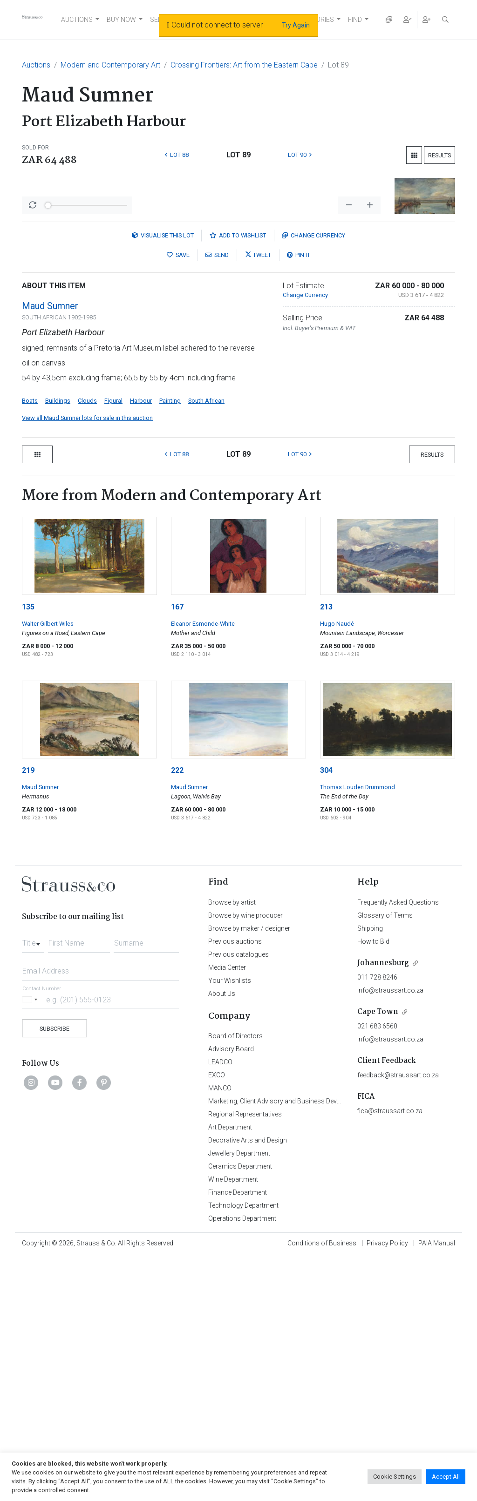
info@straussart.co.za (390, 1234)
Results (439, 155)
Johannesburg (383, 1207)
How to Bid (373, 1185)
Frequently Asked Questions (398, 1146)
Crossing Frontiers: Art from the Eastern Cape (244, 65)
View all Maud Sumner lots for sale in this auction (87, 661)
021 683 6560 (377, 1270)
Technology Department (243, 1449)
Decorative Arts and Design (247, 1384)
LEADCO (220, 1306)
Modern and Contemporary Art (110, 65)
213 (326, 850)
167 (177, 850)
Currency (313, 479)
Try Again (296, 25)
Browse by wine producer (245, 1159)
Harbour (141, 644)
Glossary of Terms (385, 1159)
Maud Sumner (50, 549)
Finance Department (237, 1436)
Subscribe (54, 1272)
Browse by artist (232, 1146)
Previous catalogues (238, 1198)
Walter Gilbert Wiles (48, 867)
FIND (355, 19)
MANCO (220, 1332)
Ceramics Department (240, 1410)
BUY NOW (121, 19)
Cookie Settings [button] (394, 1476)
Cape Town (377, 1256)
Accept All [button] (446, 1476)
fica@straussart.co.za (389, 1355)
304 (326, 1014)
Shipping (370, 1172)
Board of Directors (235, 1280)
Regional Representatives (245, 1358)
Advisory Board (231, 1293)
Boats (30, 644)
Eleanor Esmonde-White (203, 867)
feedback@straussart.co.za (398, 1319)
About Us (221, 1237)
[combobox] (33, 1184)
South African (206, 644)
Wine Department (233, 1423)
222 (177, 1014)
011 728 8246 (377, 1221)
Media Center (227, 1211)
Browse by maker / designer (249, 1172)
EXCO (216, 1319)
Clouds (87, 644)
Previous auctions (235, 1185)
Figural (113, 644)
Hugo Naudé (337, 867)
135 (28, 850)
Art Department (230, 1371)
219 (28, 1014)
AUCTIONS (77, 19)
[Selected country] (31, 1243)
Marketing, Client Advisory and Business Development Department (304, 1345)
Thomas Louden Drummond (357, 1031)
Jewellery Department (239, 1397)
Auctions (36, 65)
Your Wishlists (229, 1224)
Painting (170, 644)
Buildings (57, 644)
